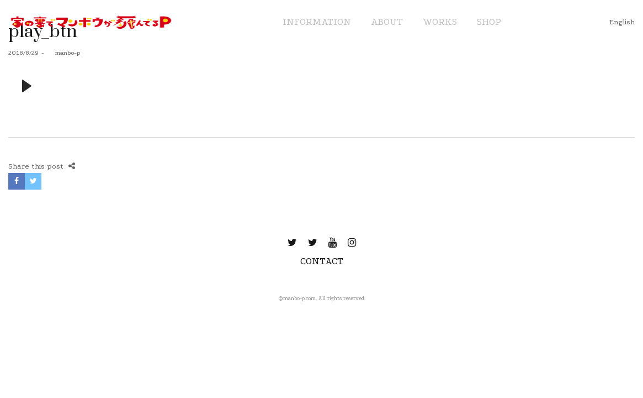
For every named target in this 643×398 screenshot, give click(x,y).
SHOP (489, 22)
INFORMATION (317, 22)
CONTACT (321, 261)
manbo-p (63, 52)
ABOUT (387, 22)
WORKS (440, 22)
